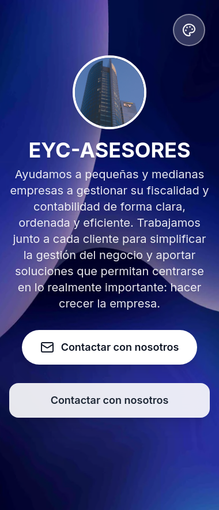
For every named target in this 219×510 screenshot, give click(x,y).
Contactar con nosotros (110, 400)
